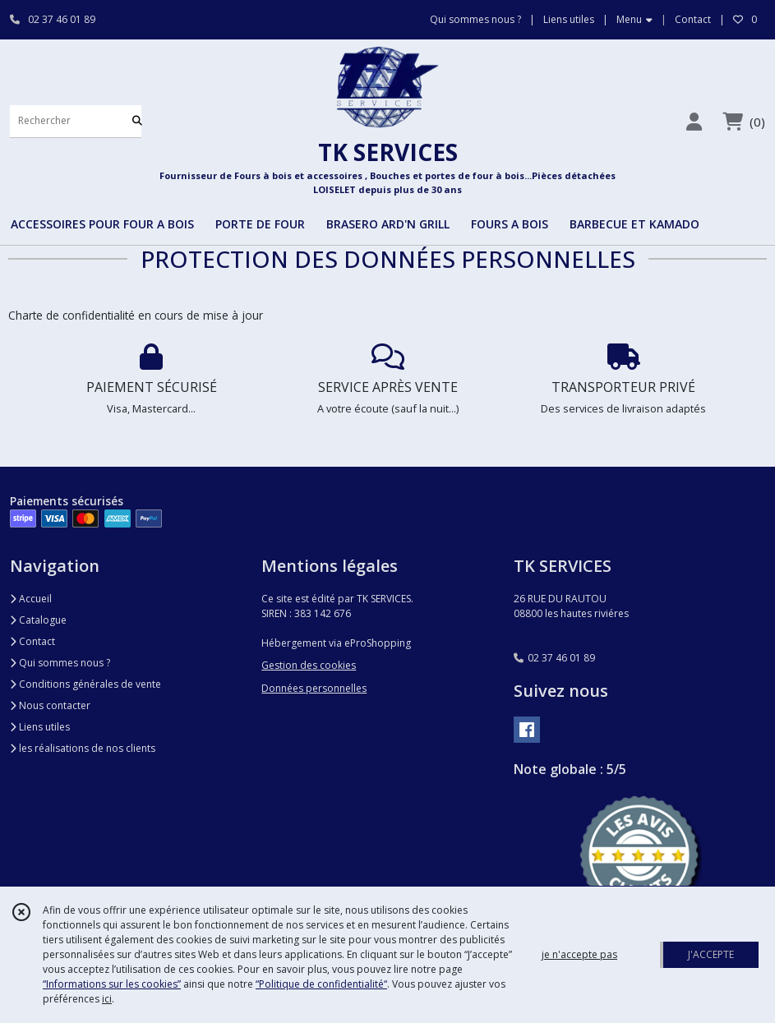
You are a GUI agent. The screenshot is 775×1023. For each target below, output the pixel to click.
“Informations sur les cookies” (112, 984)
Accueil (31, 599)
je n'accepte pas (579, 954)
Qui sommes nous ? (60, 663)
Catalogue (38, 620)
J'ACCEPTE (711, 954)
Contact (693, 19)
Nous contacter (50, 705)
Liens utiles (40, 727)
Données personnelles (314, 688)
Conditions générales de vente (85, 684)
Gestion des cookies (308, 665)
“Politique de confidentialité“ (321, 984)
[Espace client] (693, 121)
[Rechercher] (137, 121)
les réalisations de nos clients (82, 748)
